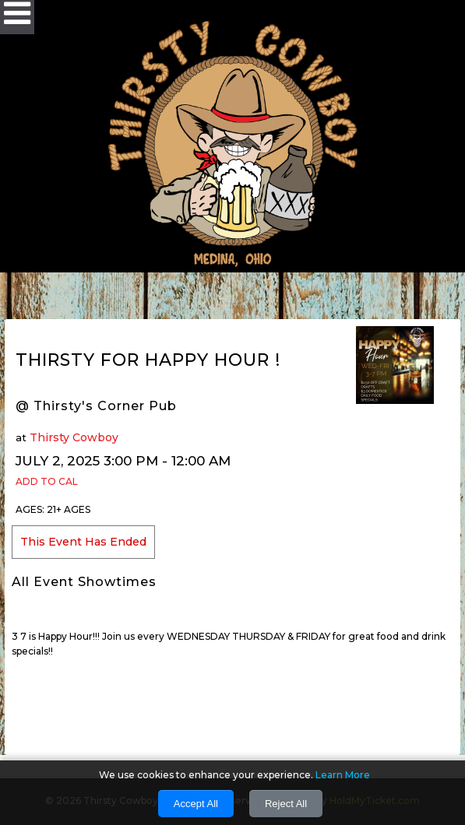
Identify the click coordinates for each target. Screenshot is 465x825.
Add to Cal (47, 481)
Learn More (342, 775)
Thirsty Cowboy (74, 437)
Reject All (286, 803)
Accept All (196, 803)
